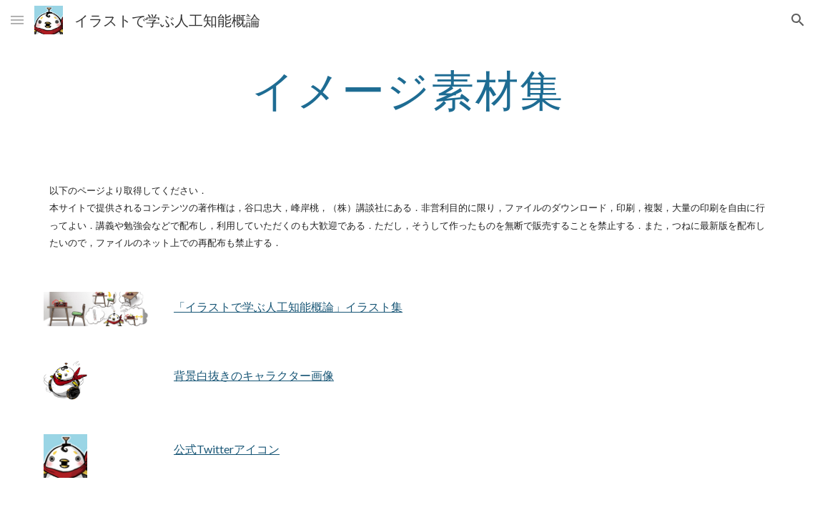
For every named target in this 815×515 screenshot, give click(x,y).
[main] (407, 89)
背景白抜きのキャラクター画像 (254, 375)
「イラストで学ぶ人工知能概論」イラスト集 (288, 306)
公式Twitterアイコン (227, 449)
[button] (17, 19)
